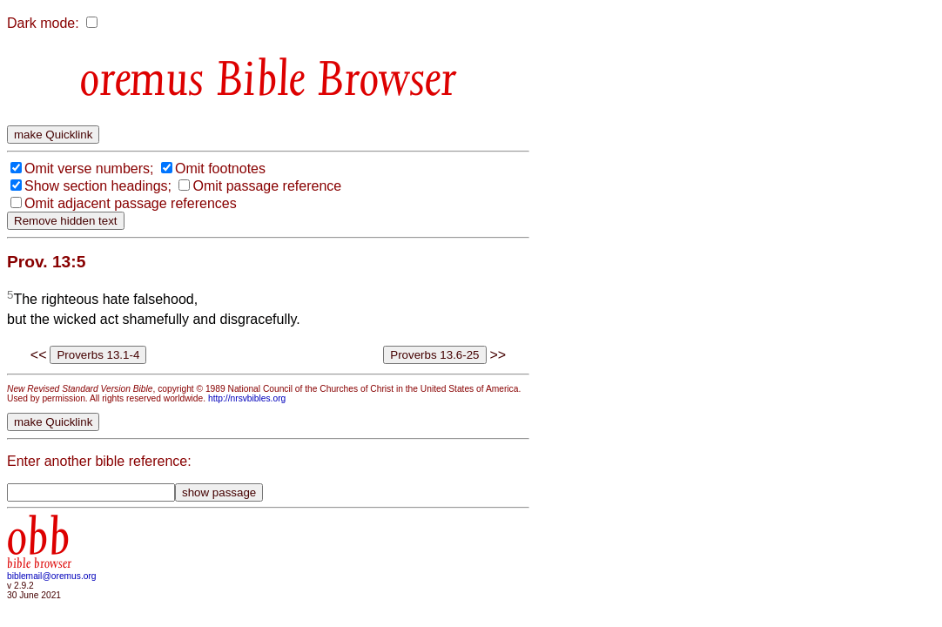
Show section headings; (98, 186)
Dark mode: (43, 23)
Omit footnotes (220, 168)
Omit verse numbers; (88, 168)
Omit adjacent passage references (130, 203)
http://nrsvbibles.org (247, 398)
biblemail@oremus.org (52, 576)
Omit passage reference (266, 186)
